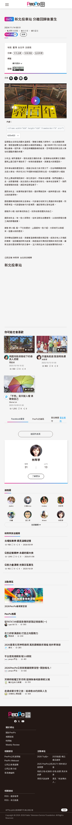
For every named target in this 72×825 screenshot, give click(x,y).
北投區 (28, 47)
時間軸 (9, 741)
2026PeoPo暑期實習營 (16, 606)
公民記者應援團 (11, 765)
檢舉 (23, 34)
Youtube (23, 721)
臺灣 (15, 47)
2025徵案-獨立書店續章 (59, 758)
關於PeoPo (11, 733)
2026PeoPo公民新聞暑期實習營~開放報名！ (28, 667)
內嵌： (9, 122)
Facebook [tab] (17, 419)
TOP (64, 810)
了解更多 (36, 476)
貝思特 (60, 506)
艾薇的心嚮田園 (15, 694)
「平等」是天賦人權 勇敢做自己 (21, 397)
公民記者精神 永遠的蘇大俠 (19, 553)
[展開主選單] (7, 4)
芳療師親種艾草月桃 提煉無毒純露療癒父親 (27, 679)
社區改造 (28, 53)
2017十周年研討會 (59, 765)
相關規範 (10, 737)
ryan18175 (12, 624)
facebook (15, 721)
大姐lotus (27, 506)
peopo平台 (12, 659)
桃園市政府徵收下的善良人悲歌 (21, 358)
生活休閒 (39, 53)
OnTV (9, 19)
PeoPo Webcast (12, 761)
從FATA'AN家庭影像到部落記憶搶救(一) (26, 621)
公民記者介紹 (11, 769)
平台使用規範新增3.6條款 (18, 656)
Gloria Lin (13, 402)
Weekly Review (13, 745)
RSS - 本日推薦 (11, 800)
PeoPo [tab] (38, 419)
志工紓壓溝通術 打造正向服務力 (21, 633)
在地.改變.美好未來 (60, 773)
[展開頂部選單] (65, 4)
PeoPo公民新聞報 (13, 757)
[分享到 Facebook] (11, 78)
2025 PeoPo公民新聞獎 (44, 765)
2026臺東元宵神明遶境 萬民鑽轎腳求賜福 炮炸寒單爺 (33, 644)
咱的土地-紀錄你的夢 (44, 773)
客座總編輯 (10, 773)
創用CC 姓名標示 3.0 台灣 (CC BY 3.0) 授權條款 (19, 69)
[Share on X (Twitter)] (16, 78)
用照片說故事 (43, 779)
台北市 (21, 47)
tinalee (44, 506)
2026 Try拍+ (42, 757)
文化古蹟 (17, 53)
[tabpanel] (36, 427)
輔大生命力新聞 (15, 682)
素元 (10, 648)
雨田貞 (12, 362)
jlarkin (11, 506)
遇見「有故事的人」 (59, 780)
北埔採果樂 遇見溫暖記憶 (18, 540)
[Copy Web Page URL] (26, 78)
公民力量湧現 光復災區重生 (19, 564)
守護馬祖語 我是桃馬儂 (54, 356)
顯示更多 (17, 63)
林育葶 (44, 359)
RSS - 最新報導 (11, 796)
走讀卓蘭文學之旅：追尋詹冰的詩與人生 (26, 690)
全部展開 (36, 525)
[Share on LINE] (21, 78)
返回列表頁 (36, 434)
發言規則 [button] (63, 419)
